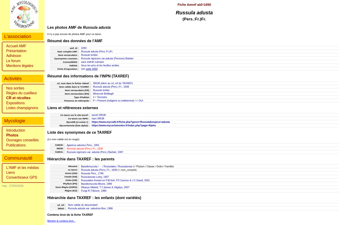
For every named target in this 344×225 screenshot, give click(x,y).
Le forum (13, 61)
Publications (16, 145)
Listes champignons (22, 108)
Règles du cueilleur (21, 93)
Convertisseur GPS (21, 177)
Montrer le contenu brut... (61, 220)
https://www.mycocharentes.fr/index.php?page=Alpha (124, 125)
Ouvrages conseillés (22, 140)
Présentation (16, 51)
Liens (10, 172)
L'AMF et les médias (22, 168)
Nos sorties (15, 88)
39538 (96, 83)
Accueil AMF (16, 46)
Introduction (15, 130)
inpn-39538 (98, 118)
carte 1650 (91, 68)
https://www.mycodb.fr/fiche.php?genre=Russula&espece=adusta (131, 121)
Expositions (15, 103)
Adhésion (13, 56)
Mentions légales (19, 66)
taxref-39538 (99, 115)
